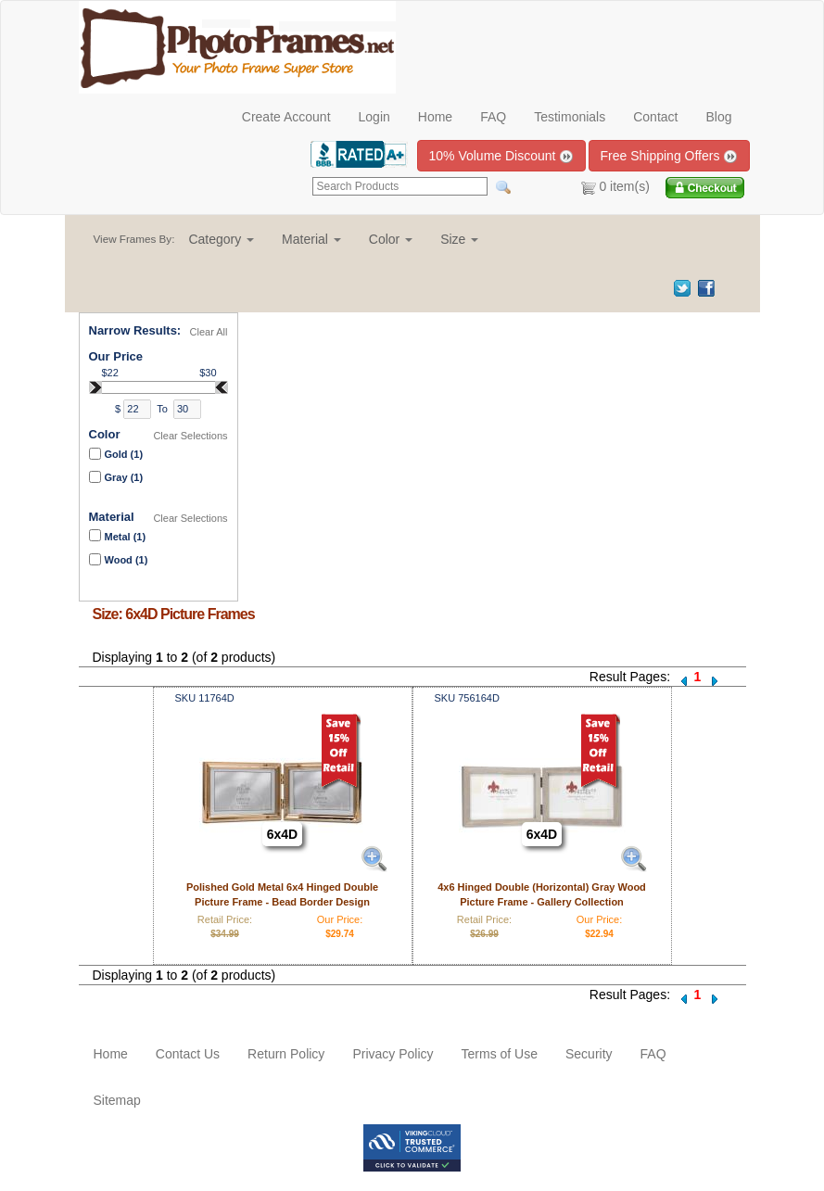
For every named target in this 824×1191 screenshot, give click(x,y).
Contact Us (188, 1053)
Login (374, 116)
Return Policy (285, 1053)
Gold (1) (124, 454)
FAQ (493, 116)
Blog (718, 116)
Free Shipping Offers (670, 156)
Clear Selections (190, 435)
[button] (221, 239)
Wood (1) (126, 559)
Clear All (209, 331)
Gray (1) (124, 477)
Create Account (286, 116)
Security (589, 1053)
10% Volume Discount (502, 156)
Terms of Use (500, 1053)
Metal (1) (125, 536)
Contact (655, 116)
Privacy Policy (392, 1053)
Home (435, 116)
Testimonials (569, 116)
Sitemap (117, 1100)
